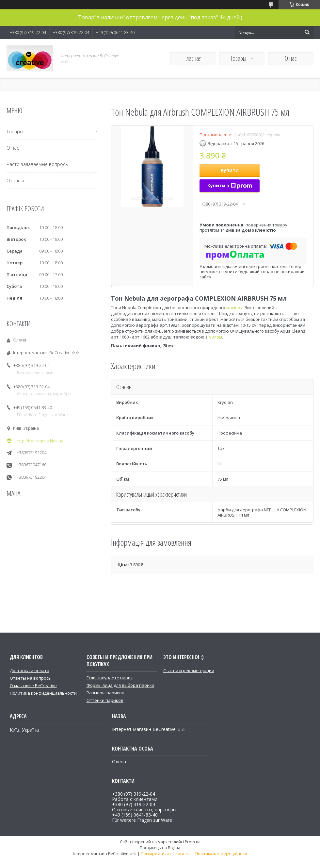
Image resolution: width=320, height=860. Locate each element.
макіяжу (234, 307)
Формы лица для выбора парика (120, 685)
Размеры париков (105, 693)
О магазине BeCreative (33, 685)
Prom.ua (192, 842)
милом (215, 337)
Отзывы (15, 180)
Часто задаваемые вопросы (38, 164)
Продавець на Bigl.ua (160, 848)
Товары (239, 58)
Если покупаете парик (110, 678)
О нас (290, 58)
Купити (230, 170)
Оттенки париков (105, 700)
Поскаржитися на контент (166, 853)
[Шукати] (306, 32)
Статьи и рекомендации (188, 670)
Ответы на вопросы (31, 678)
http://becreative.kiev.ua (40, 440)
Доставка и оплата (29, 670)
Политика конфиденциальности (43, 693)
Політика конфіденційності (221, 853)
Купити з (229, 185)
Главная (192, 58)
